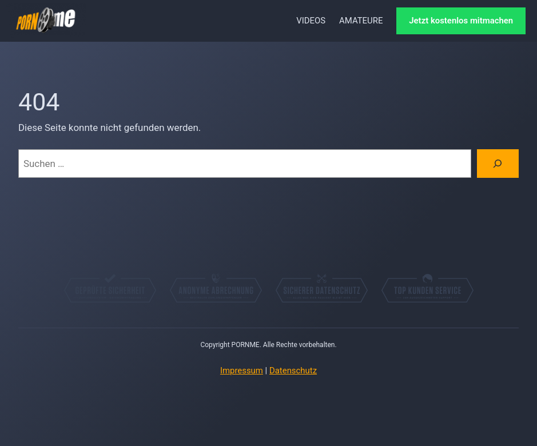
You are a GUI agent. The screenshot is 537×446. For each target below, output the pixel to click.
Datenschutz (293, 370)
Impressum (241, 370)
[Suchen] (498, 163)
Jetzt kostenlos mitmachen (461, 20)
